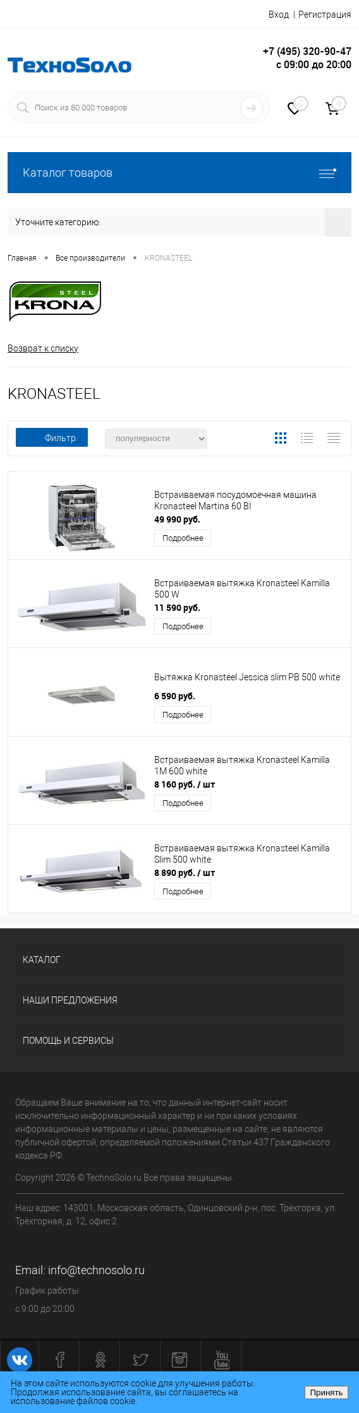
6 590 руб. (174, 696)
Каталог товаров (179, 172)
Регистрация (324, 14)
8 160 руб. (184, 784)
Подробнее (183, 538)
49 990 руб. (177, 519)
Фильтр (52, 438)
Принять (326, 1392)
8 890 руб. (184, 872)
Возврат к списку (43, 348)
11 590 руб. (177, 607)
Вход (279, 14)
